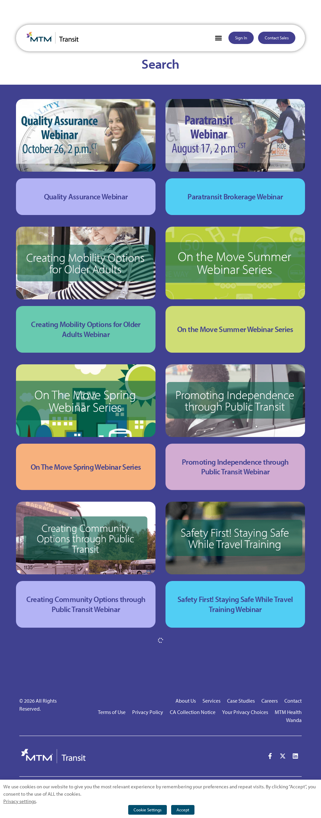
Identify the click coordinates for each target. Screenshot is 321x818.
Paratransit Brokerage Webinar (235, 196)
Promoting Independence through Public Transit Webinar (235, 467)
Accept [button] (182, 809)
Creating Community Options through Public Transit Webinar (86, 604)
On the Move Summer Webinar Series (235, 329)
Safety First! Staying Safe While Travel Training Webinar (235, 604)
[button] (218, 37)
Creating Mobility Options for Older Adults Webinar (85, 329)
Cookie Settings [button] (147, 809)
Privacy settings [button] (19, 801)
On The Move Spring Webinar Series (86, 467)
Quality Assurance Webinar (86, 196)
